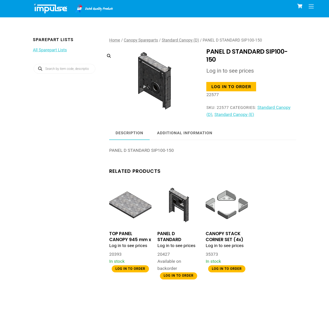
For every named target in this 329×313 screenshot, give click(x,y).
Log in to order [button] (232, 86)
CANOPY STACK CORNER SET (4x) (224, 237)
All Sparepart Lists (50, 49)
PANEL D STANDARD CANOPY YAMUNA (177, 240)
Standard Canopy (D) (180, 40)
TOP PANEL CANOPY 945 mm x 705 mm (130, 240)
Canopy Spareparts (141, 40)
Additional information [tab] (184, 133)
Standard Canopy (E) (234, 114)
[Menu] (311, 6)
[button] (150, 72)
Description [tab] (129, 133)
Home (114, 40)
